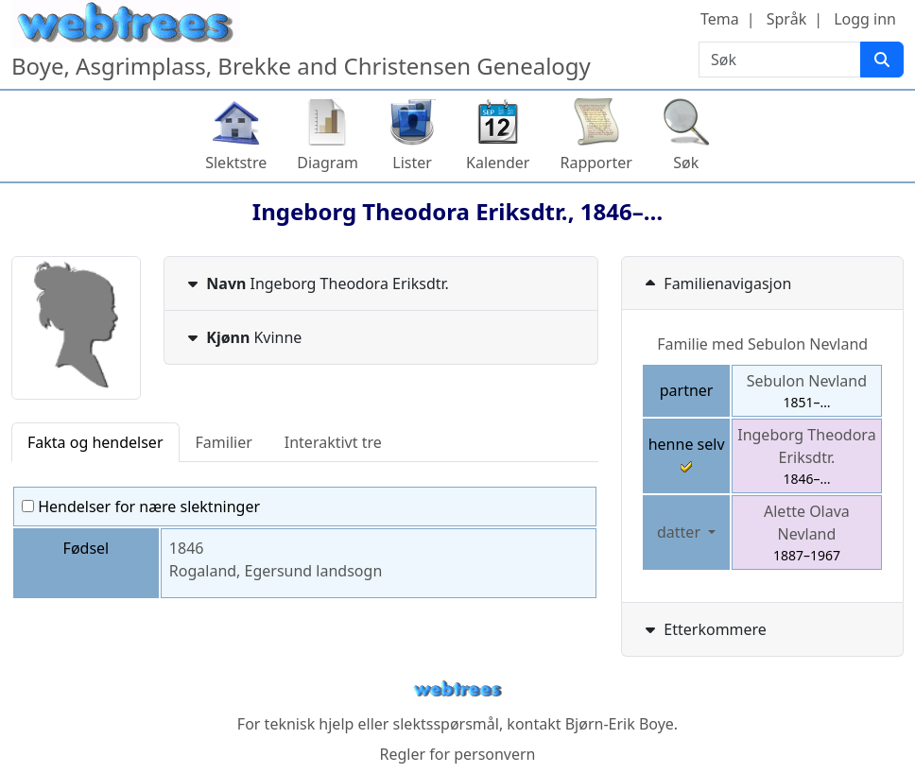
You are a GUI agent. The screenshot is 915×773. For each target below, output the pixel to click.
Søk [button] (686, 162)
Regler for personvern (457, 754)
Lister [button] (412, 162)
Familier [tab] (224, 442)
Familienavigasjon (716, 283)
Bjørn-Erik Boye (619, 723)
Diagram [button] (327, 162)
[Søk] (882, 59)
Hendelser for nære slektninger (141, 506)
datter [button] (680, 532)
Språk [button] (786, 19)
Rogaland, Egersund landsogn (275, 570)
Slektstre (236, 162)
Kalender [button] (497, 162)
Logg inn (865, 19)
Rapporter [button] (595, 162)
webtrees (457, 689)
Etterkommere (704, 629)
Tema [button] (719, 19)
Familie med (762, 344)
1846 (186, 548)
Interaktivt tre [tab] (333, 442)
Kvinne (242, 337)
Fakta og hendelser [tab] (95, 442)
